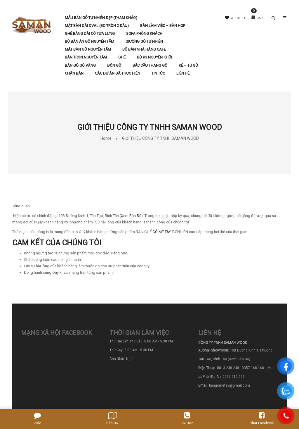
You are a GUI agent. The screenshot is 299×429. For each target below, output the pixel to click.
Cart (258, 18)
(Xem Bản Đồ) (239, 359)
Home (106, 138)
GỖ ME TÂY (161, 232)
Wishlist (235, 18)
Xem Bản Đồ (131, 215)
